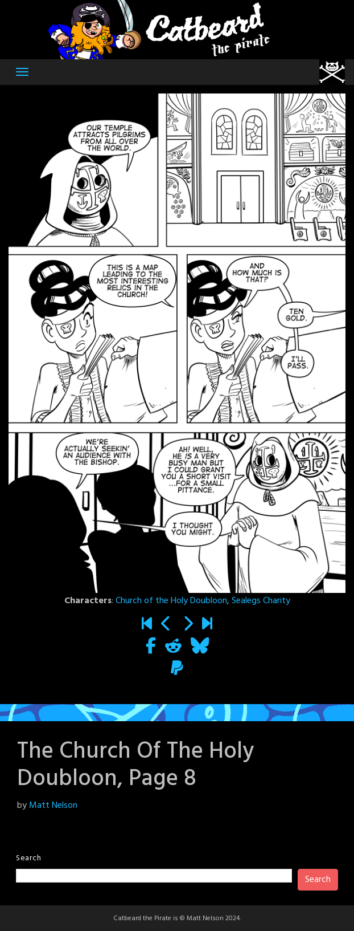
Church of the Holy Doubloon (171, 600)
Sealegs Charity (261, 600)
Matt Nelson (53, 805)
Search (28, 858)
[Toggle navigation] (22, 71)
